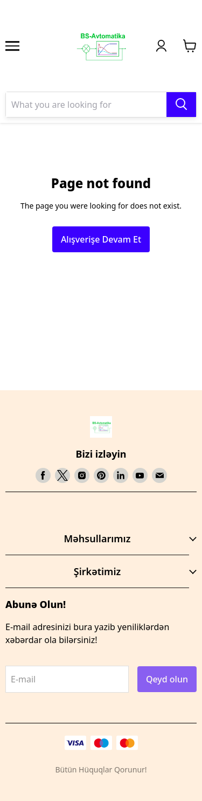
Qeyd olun (167, 679)
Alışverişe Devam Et (101, 239)
